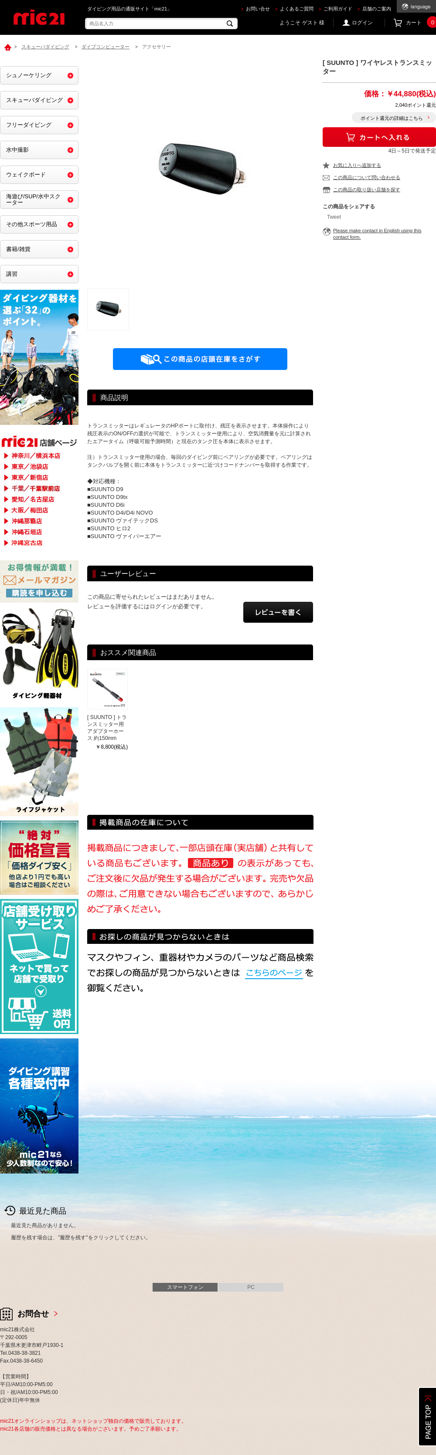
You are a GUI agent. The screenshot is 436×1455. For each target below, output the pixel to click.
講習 (11, 274)
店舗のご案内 (376, 8)
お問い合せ (258, 8)
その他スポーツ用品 (31, 224)
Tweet (334, 217)
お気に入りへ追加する (357, 165)
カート (421, 23)
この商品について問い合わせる (366, 177)
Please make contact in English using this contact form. (377, 234)
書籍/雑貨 (18, 249)
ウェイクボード (26, 174)
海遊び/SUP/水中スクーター (33, 199)
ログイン (362, 23)
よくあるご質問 (296, 8)
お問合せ (33, 1313)
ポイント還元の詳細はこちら (392, 118)
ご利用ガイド (338, 8)
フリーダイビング (28, 125)
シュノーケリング (28, 75)
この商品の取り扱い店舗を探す (366, 189)
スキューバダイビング (34, 100)
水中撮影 (17, 149)
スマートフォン (185, 1287)
